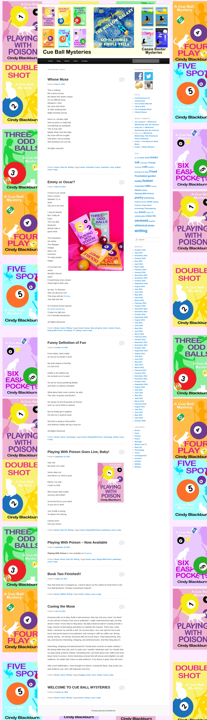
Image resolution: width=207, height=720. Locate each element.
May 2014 (138, 328)
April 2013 (139, 365)
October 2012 (140, 382)
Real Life (64, 167)
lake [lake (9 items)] (148, 185)
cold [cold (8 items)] (144, 166)
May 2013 (138, 362)
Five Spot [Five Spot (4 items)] (145, 172)
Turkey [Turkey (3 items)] (148, 212)
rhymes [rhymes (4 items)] (138, 202)
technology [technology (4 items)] (139, 208)
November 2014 (141, 312)
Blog (58, 61)
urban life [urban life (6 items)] (151, 216)
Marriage (138, 442)
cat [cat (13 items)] (137, 162)
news (94, 559)
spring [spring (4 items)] (155, 202)
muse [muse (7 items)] (138, 190)
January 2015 (140, 306)
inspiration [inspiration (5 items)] (140, 186)
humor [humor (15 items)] (147, 181)
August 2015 (140, 286)
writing (117, 167)
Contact (85, 61)
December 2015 (141, 275)
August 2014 (140, 320)
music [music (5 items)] (144, 190)
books (82, 167)
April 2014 (139, 331)
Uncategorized (141, 456)
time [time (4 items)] (136, 212)
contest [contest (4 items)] (151, 167)
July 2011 (138, 409)
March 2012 (139, 401)
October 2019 (140, 250)
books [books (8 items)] (154, 157)
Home (50, 61)
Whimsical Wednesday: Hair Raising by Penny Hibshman (146, 136)
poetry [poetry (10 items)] (139, 197)
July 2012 (138, 390)
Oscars (117, 328)
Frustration (90, 167)
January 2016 (140, 272)
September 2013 (141, 351)
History (138, 436)
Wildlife (63, 594)
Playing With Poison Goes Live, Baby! (78, 452)
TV (74, 330)
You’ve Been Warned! (143, 104)
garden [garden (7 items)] (152, 176)
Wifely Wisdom (148, 147)
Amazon (87, 553)
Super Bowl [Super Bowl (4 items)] (146, 205)
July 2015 (138, 289)
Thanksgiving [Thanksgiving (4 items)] (150, 208)
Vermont (138, 458)
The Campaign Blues (143, 109)
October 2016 (140, 258)
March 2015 (139, 300)
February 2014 (140, 337)
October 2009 (140, 421)
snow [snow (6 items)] (149, 201)
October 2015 (140, 281)
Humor (57, 167)
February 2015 (140, 303)
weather (138, 461)
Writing (70, 167)
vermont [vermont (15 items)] (141, 220)
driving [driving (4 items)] (137, 172)
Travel (137, 453)
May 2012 (138, 395)
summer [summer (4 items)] (138, 205)
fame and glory (96, 328)
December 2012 (141, 376)
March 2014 (139, 334)
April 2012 (139, 398)
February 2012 (140, 404)
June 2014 (139, 325)
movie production (57, 309)
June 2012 (139, 393)
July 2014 (138, 323)
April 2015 (139, 298)
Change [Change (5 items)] (152, 162)
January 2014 (140, 340)
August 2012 (140, 387)
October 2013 (140, 348)
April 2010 (139, 418)
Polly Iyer (138, 127)
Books (67, 61)
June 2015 (139, 292)
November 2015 (141, 278)
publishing (106, 530)
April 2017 (139, 253)
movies (111, 328)
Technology (70, 437)
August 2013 (140, 354)
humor (97, 167)
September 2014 (141, 317)
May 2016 (138, 261)
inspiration (105, 167)
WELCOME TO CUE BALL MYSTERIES (79, 687)
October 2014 (140, 314)
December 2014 (141, 309)
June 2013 (139, 359)
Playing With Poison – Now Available (77, 542)
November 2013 (141, 345)
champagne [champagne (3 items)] (144, 163)
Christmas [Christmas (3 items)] (138, 167)
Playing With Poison (55, 330)
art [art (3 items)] (136, 158)
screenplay (68, 330)
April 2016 (139, 264)
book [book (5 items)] (147, 157)
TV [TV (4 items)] (152, 212)
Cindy (137, 141)
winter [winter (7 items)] (151, 225)
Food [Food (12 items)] (153, 171)
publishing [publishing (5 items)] (149, 198)
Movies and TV (141, 444)
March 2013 (139, 367)
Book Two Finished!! (64, 574)
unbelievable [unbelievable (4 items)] (140, 216)
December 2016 (141, 256)
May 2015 (138, 295)
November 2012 (141, 379)
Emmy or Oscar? (61, 182)
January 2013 (140, 373)
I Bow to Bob (140, 106)
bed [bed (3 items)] (138, 158)
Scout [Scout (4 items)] (143, 202)
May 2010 (138, 415)
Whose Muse (58, 79)
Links (75, 61)
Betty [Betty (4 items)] (142, 158)
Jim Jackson (140, 122)
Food (137, 433)
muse (112, 167)
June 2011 (139, 412)
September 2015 (141, 284)
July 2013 (138, 356)
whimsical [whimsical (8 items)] (141, 225)
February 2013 (140, 370)
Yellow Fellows (141, 112)
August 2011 (140, 407)
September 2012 (141, 384)
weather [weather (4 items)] (152, 221)
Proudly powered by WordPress (103, 711)
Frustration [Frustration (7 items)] (141, 176)
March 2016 (139, 267)
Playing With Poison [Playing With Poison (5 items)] (144, 193)
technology (108, 437)
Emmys (67, 296)
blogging (82, 675)
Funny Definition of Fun (67, 343)
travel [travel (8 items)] (142, 212)
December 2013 (141, 342)
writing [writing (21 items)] (141, 230)
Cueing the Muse (61, 606)
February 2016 (140, 270)
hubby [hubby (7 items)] (138, 181)
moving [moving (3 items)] (153, 186)
